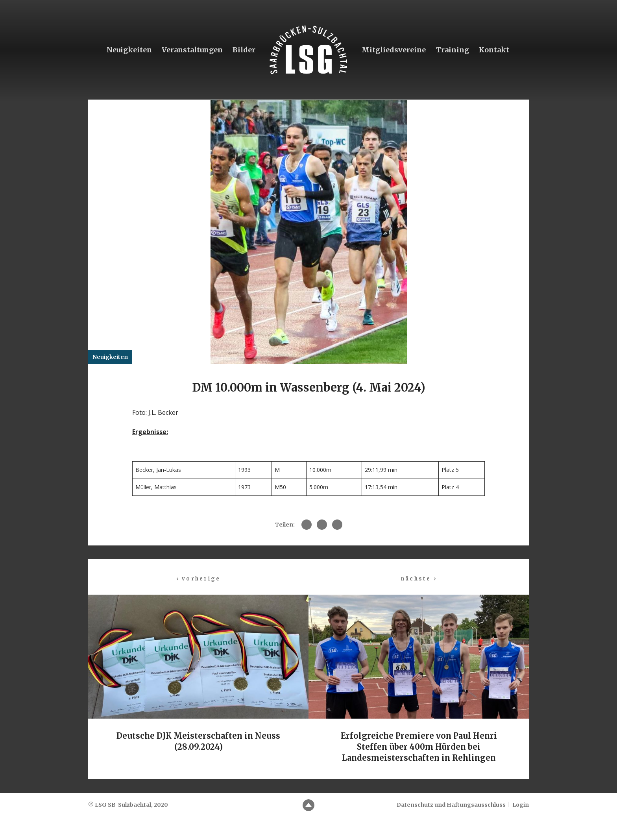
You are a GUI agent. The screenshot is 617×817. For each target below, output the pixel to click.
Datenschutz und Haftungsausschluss (451, 804)
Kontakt (494, 49)
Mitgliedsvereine (394, 49)
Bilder (244, 49)
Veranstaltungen (191, 49)
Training (452, 49)
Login (520, 804)
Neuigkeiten (128, 49)
